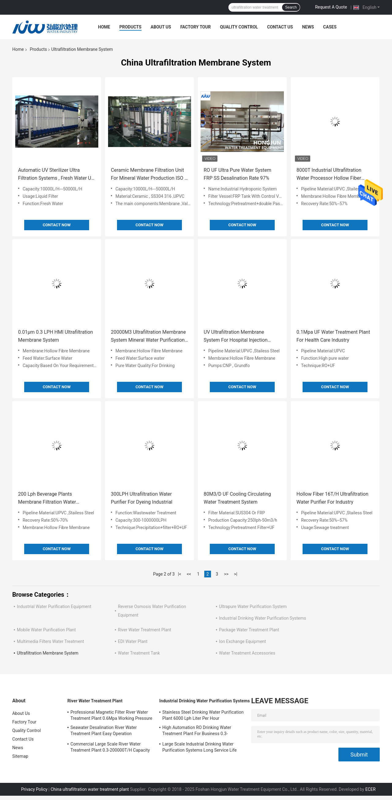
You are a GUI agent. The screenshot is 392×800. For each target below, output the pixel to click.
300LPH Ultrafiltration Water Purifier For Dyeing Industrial (141, 498)
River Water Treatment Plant (144, 629)
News (308, 26)
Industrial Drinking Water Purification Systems (262, 618)
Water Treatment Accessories (247, 653)
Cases (330, 26)
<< (189, 574)
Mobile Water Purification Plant (46, 629)
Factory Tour (195, 26)
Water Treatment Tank (139, 653)
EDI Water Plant (133, 641)
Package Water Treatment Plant (249, 629)
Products (130, 26)
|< (179, 574)
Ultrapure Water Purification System (253, 606)
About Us (161, 26)
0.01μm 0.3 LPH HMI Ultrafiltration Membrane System (55, 336)
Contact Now (56, 225)
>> (226, 574)
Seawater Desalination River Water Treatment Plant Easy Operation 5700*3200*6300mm (103, 731)
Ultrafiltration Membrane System (47, 653)
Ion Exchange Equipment (242, 641)
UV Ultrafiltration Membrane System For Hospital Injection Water (236, 336)
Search (291, 7)
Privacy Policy (34, 789)
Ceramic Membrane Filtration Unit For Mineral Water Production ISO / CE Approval (149, 174)
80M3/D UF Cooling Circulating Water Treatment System (237, 498)
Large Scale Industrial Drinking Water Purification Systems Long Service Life (199, 747)
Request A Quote (331, 7)
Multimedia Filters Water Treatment (50, 641)
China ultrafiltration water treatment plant (90, 789)
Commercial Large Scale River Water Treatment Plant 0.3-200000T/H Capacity (110, 747)
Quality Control (239, 26)
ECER (370, 789)
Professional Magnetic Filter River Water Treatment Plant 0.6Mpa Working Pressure (111, 715)
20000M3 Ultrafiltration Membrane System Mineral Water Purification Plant (148, 336)
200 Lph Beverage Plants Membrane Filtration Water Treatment (47, 498)
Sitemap (20, 756)
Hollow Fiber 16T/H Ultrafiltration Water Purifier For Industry (332, 498)
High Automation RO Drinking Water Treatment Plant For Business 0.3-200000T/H (196, 731)
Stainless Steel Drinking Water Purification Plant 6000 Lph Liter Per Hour (203, 715)
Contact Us (280, 26)
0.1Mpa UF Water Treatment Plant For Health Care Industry (333, 336)
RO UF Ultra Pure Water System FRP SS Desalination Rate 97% (237, 174)
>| (235, 574)
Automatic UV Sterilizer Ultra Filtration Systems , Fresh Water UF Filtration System (56, 174)
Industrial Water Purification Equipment (54, 606)
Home (104, 26)
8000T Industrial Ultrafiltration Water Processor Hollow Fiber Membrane (328, 174)
